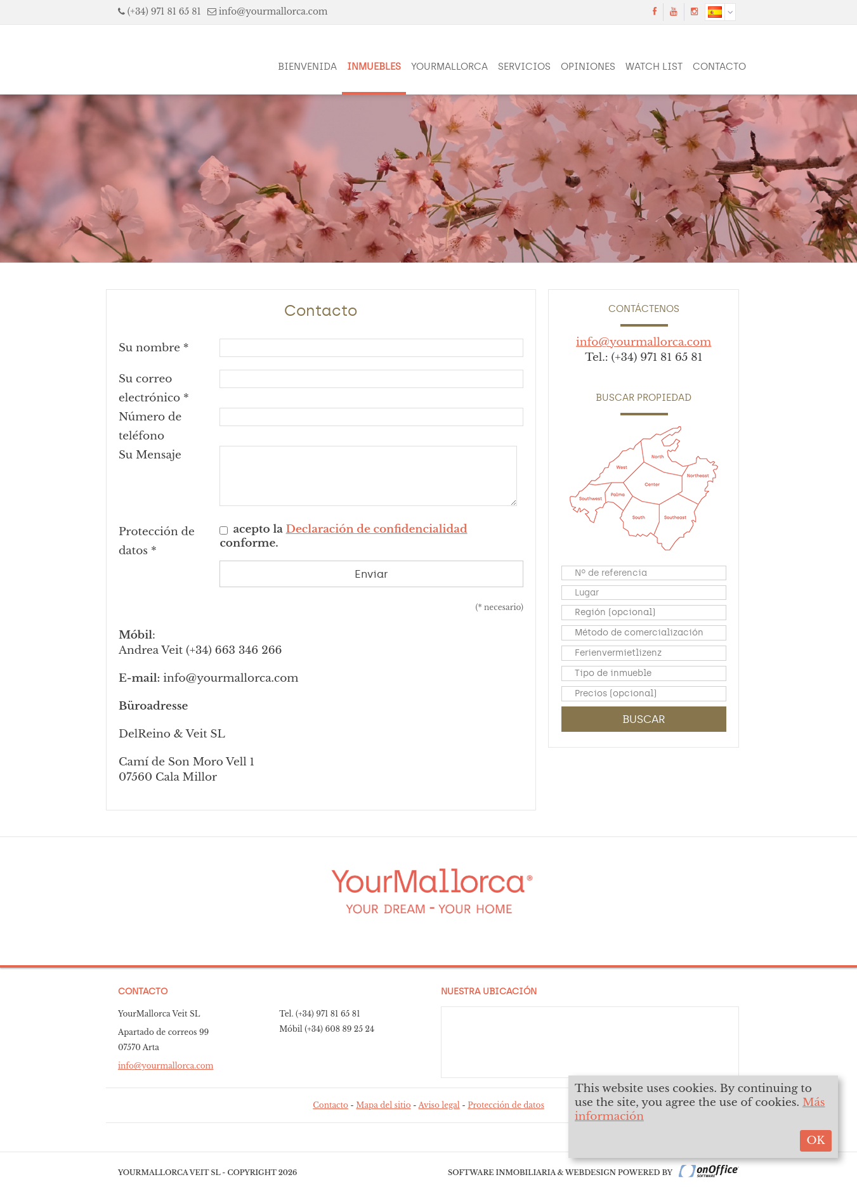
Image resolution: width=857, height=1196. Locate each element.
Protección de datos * (157, 541)
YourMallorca (449, 66)
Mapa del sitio (383, 1105)
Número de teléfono (150, 426)
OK (815, 1140)
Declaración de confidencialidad (377, 529)
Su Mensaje (150, 455)
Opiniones (588, 66)
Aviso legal (439, 1105)
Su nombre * (154, 347)
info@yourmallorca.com (273, 11)
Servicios (524, 66)
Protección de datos (506, 1105)
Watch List (654, 66)
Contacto (719, 66)
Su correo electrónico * (154, 388)
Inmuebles (374, 66)
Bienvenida (307, 66)
